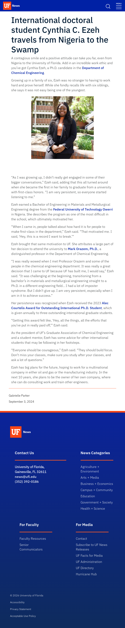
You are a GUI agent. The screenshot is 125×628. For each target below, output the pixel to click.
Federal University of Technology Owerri (83, 209)
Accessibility (17, 602)
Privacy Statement (20, 609)
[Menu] (118, 6)
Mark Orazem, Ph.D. (83, 249)
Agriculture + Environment (90, 468)
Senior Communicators (31, 546)
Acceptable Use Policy (23, 616)
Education (88, 496)
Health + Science (93, 508)
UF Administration (89, 561)
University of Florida (31, 595)
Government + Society (97, 502)
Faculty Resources (33, 538)
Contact (81, 538)
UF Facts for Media (89, 555)
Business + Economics (97, 483)
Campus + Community (97, 490)
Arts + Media (90, 477)
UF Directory (85, 568)
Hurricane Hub (86, 574)
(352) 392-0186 (27, 481)
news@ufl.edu (25, 476)
